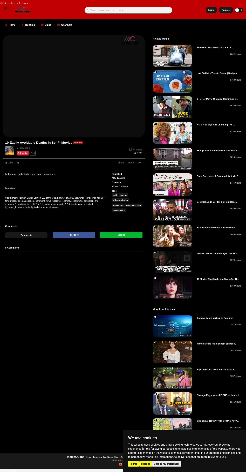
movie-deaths (119, 210)
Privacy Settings (8, 470)
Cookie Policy (120, 457)
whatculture (118, 205)
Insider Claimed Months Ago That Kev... (217, 253)
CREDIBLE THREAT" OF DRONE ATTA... (218, 421)
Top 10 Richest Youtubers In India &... (216, 369)
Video (46, 25)
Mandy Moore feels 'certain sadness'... (217, 343)
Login (211, 10)
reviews (123, 195)
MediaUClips (23, 148)
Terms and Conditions (103, 457)
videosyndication (120, 200)
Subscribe (23, 153)
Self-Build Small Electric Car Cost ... (216, 47)
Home (10, 25)
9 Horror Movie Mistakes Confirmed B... (217, 99)
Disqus (121, 235)
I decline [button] (145, 463)
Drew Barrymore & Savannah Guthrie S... (218, 176)
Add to (131, 162)
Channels (64, 25)
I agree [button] (133, 463)
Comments (26, 235)
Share (121, 162)
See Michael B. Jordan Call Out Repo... (217, 202)
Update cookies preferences (14, 3)
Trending (28, 25)
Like (9, 162)
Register (226, 10)
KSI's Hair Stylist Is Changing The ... (216, 124)
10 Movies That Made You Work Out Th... (218, 279)
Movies (124, 186)
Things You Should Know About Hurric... (218, 150)
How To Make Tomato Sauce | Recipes (217, 73)
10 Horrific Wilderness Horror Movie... (217, 227)
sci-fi (115, 195)
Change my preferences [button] (166, 463)
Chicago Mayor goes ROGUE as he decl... (219, 395)
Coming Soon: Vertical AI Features (215, 318)
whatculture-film (133, 205)
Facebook (74, 235)
